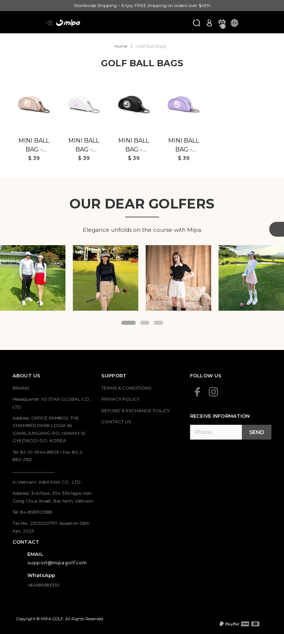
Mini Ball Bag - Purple (183, 145)
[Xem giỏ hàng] (222, 22)
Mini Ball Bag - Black (133, 145)
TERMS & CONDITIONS (126, 388)
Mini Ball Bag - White (83, 145)
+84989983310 (43, 585)
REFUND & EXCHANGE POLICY (135, 410)
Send (256, 432)
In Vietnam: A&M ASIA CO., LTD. (47, 482)
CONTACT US (116, 421)
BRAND (21, 388)
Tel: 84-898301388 (33, 512)
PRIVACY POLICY (120, 399)
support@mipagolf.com (57, 562)
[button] (128, 323)
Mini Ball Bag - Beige (33, 145)
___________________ (34, 470)
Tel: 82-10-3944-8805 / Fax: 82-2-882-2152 (48, 455)
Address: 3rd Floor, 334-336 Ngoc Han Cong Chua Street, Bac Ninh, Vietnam (53, 496)
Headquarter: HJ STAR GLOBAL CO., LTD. (52, 402)
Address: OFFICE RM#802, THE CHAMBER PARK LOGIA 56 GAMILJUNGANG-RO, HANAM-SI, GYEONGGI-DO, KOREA (49, 429)
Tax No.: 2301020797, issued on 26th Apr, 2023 (51, 526)
